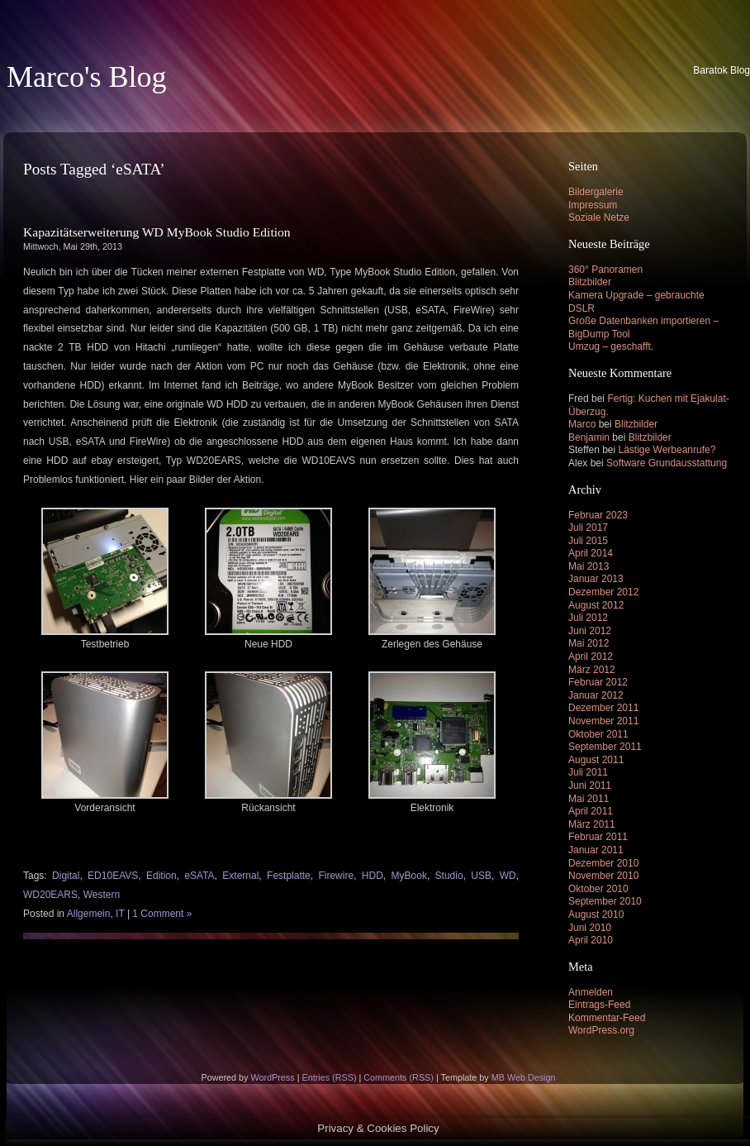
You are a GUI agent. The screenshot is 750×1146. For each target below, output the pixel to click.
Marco (582, 424)
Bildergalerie (596, 192)
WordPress (272, 1077)
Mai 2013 (588, 566)
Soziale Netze (598, 217)
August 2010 (596, 914)
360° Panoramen (605, 269)
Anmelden (590, 992)
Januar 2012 (596, 695)
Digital (65, 875)
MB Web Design (523, 1077)
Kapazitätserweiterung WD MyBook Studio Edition (157, 232)
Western (101, 894)
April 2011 (590, 811)
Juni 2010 (589, 928)
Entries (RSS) (328, 1077)
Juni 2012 (589, 631)
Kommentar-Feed (606, 1018)
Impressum (592, 205)
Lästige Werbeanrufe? (667, 450)
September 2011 (605, 746)
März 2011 (591, 824)
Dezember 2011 (603, 708)
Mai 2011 (588, 799)
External (240, 875)
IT (120, 913)
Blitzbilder (589, 282)
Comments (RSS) (398, 1077)
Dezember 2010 (603, 863)
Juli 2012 (588, 617)
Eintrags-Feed (599, 1004)
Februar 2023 (598, 515)
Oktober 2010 (598, 889)
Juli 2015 (588, 541)
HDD (372, 875)
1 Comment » (162, 913)
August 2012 (596, 605)
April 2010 (590, 940)
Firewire (336, 875)
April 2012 (590, 656)
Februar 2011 (598, 837)
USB (481, 875)
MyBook (409, 875)
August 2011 (596, 760)
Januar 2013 (596, 579)
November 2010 (603, 875)
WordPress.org (601, 1030)
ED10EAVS (113, 875)
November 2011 (603, 721)
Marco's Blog (86, 76)
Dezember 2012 (603, 592)
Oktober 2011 (598, 734)
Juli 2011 (588, 772)
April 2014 (590, 553)
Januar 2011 (596, 850)
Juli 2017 (588, 527)
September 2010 (605, 901)
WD (508, 875)
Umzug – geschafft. (610, 346)
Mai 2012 (588, 643)
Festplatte (289, 875)
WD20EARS (50, 894)
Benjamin (589, 437)
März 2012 (591, 670)
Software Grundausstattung (666, 463)
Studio (449, 875)
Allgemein (89, 913)
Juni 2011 (589, 785)
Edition (161, 875)
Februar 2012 (598, 682)
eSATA (199, 875)
